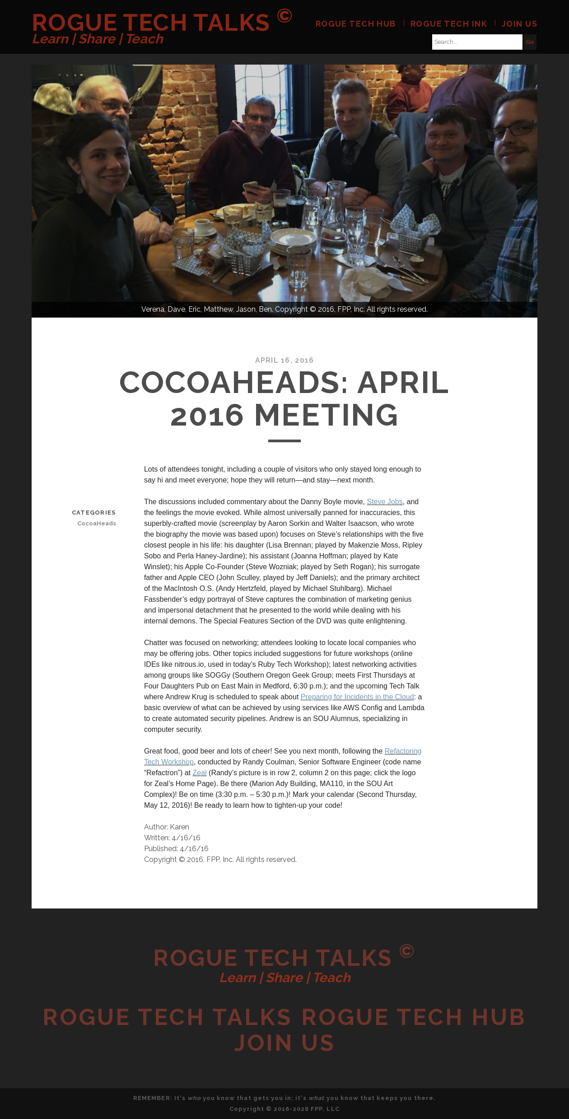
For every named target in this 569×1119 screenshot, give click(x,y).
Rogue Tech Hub (356, 23)
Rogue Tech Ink (448, 23)
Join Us (519, 23)
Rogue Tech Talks (163, 22)
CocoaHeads (96, 523)
